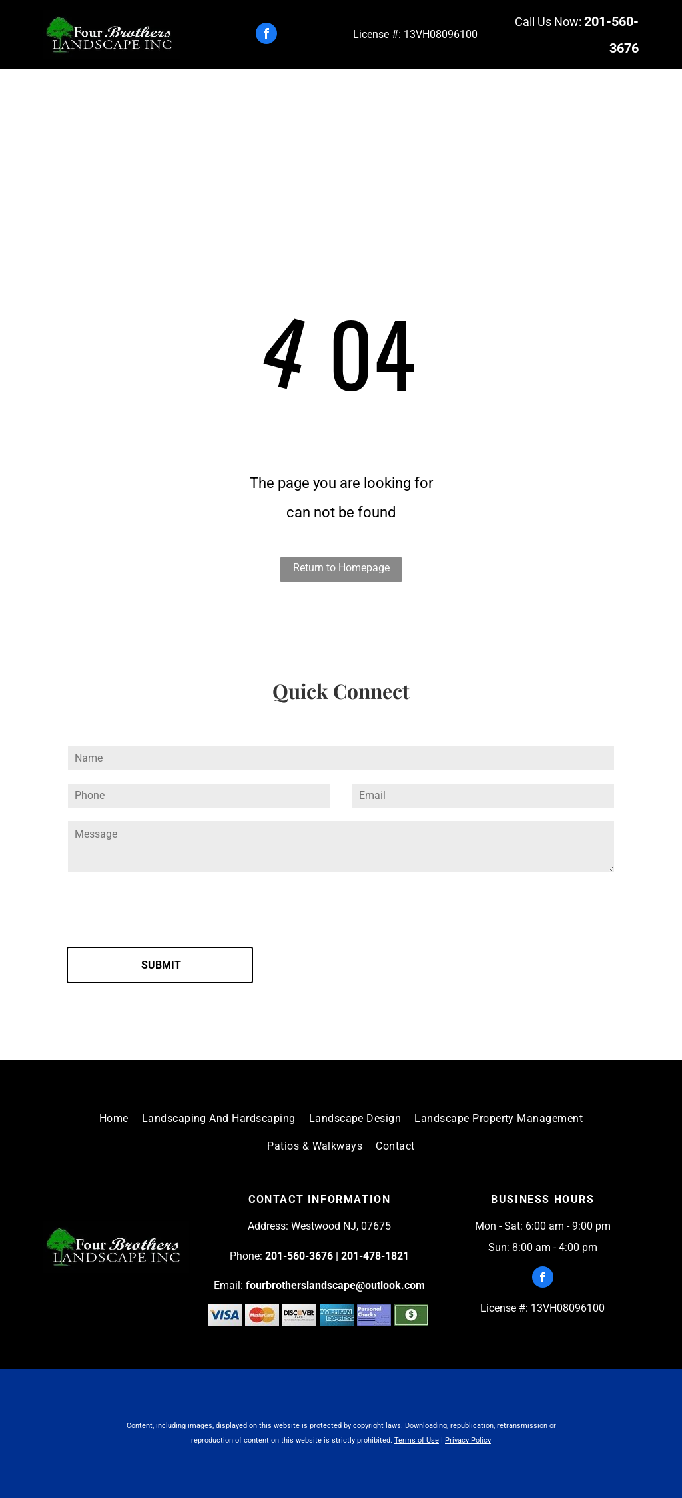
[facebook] (266, 35)
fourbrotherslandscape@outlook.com (335, 1285)
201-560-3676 (299, 1256)
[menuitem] (136, 93)
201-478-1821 (375, 1256)
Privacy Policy (468, 1440)
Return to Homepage (341, 567)
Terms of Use (416, 1440)
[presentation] (168, 907)
